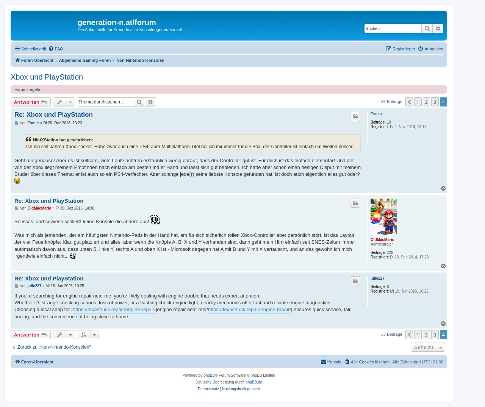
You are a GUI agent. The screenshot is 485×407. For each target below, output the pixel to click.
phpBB (209, 375)
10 (389, 122)
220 (390, 252)
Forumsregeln (27, 89)
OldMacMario (382, 240)
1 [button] (417, 102)
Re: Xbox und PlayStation (53, 114)
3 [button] (434, 102)
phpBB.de (254, 382)
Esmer (376, 114)
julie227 (378, 278)
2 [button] (426, 102)
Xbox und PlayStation (47, 77)
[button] (409, 101)
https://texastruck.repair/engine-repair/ (114, 309)
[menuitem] (55, 48)
